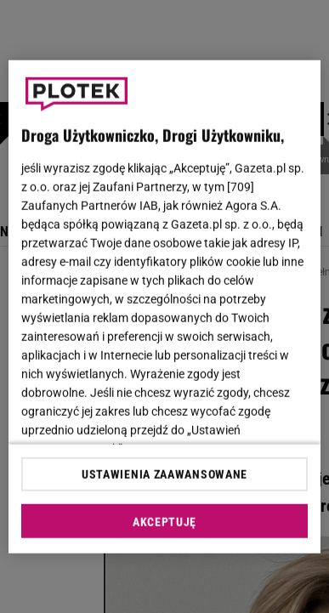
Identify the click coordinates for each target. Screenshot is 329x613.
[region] (165, 306)
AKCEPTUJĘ (164, 522)
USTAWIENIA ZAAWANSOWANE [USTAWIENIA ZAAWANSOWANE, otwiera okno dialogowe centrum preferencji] (164, 474)
